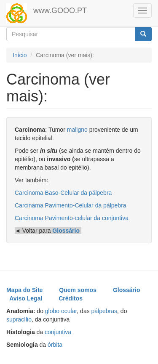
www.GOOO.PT (60, 10)
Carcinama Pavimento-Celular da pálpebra (70, 205)
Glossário (126, 290)
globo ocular (61, 311)
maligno (77, 129)
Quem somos (77, 290)
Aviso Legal (25, 298)
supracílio (19, 319)
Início (20, 55)
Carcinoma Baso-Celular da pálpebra (63, 192)
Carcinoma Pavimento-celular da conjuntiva (72, 218)
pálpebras (104, 311)
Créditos (71, 298)
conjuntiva (58, 332)
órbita (55, 344)
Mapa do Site (24, 290)
